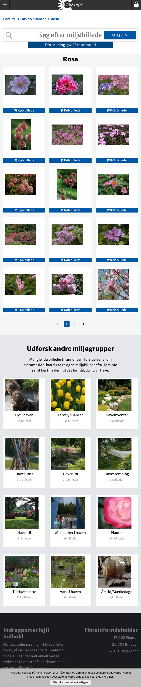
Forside (9, 19)
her (111, 676)
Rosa (55, 19)
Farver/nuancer (33, 19)
